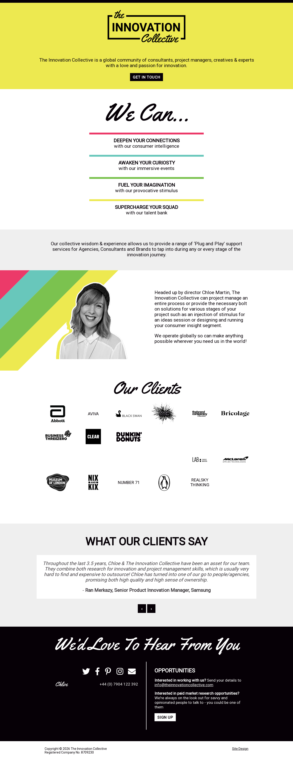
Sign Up (165, 717)
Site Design (240, 749)
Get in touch (146, 77)
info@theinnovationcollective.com (184, 685)
